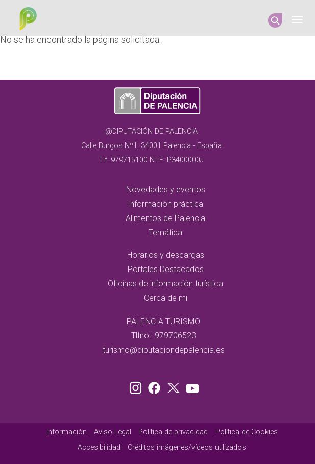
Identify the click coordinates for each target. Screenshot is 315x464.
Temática (165, 232)
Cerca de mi (165, 298)
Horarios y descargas (165, 255)
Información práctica (165, 204)
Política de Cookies (246, 432)
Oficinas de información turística (165, 283)
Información (66, 432)
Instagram (137, 386)
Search (275, 20)
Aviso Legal (112, 432)
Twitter (174, 386)
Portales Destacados (166, 269)
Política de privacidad (173, 432)
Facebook (156, 386)
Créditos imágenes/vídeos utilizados (187, 447)
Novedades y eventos (165, 189)
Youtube (191, 386)
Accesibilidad (99, 447)
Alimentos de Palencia (165, 218)
